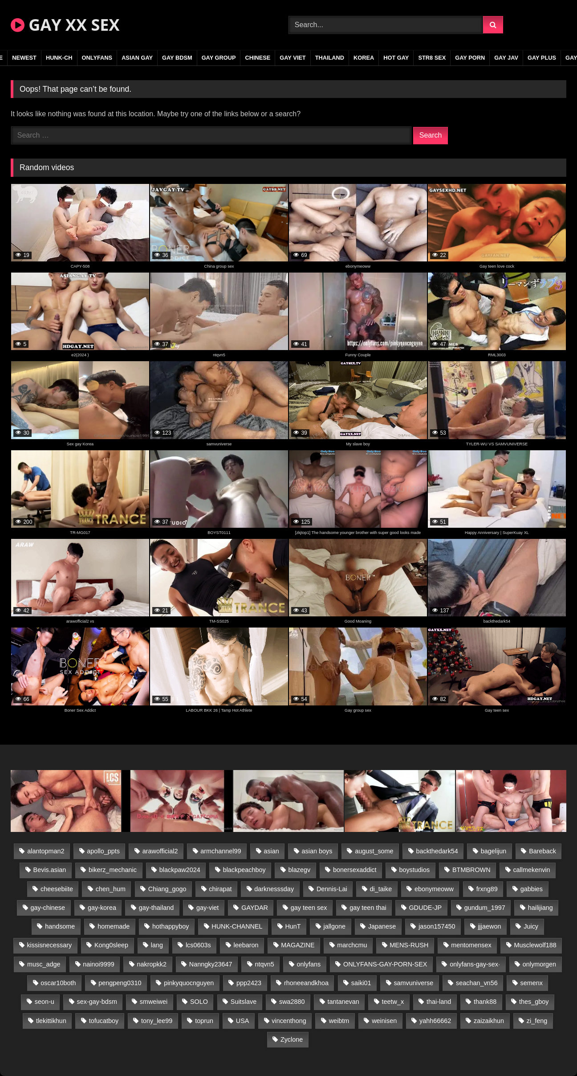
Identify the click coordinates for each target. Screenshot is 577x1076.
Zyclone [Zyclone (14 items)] (291, 1039)
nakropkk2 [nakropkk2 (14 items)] (152, 964)
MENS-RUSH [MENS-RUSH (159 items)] (409, 945)
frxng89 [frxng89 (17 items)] (487, 889)
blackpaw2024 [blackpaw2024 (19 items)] (179, 869)
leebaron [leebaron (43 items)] (246, 945)
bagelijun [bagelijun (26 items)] (494, 851)
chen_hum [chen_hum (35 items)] (111, 889)
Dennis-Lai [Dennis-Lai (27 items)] (332, 889)
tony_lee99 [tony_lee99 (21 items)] (156, 1020)
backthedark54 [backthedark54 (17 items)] (437, 851)
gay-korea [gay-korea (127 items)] (102, 907)
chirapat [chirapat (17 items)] (220, 889)
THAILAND (329, 57)
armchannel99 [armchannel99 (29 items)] (220, 851)
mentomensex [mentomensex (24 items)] (471, 945)
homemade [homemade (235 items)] (114, 926)
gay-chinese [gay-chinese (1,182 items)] (47, 907)
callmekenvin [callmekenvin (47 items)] (531, 869)
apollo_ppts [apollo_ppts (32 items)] (103, 851)
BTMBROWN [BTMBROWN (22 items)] (471, 869)
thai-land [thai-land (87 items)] (439, 1001)
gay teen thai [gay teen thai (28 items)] (367, 907)
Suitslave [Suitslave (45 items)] (243, 1001)
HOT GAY (396, 57)
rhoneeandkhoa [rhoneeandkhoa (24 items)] (306, 982)
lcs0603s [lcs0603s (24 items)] (198, 945)
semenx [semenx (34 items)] (531, 982)
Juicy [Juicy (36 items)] (531, 926)
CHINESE (257, 57)
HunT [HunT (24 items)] (293, 926)
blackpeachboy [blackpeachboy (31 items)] (244, 869)
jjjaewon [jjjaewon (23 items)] (489, 926)
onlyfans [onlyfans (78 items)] (309, 964)
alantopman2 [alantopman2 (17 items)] (45, 851)
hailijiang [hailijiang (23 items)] (540, 907)
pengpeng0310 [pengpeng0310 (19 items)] (119, 982)
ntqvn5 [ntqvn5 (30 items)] (264, 964)
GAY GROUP (219, 57)
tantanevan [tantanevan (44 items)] (343, 1001)
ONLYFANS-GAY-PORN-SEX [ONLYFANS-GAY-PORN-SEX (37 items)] (385, 964)
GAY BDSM (177, 57)
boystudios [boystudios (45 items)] (414, 869)
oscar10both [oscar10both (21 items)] (58, 982)
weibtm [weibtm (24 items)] (339, 1020)
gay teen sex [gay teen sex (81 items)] (309, 907)
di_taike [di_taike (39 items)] (381, 889)
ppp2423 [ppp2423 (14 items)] (248, 982)
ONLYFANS (97, 57)
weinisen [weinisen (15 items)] (384, 1020)
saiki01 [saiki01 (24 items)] (361, 982)
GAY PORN (470, 57)
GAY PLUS (542, 57)
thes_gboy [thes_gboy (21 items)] (534, 1001)
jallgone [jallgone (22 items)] (334, 926)
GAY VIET (292, 57)
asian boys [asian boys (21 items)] (317, 851)
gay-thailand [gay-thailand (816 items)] (156, 907)
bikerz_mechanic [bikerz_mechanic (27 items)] (113, 869)
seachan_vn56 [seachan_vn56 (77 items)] (477, 982)
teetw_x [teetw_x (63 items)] (393, 1001)
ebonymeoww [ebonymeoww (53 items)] (434, 889)
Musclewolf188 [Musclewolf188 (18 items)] (535, 945)
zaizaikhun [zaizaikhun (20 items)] (489, 1020)
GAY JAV (506, 57)
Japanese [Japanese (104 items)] (382, 926)
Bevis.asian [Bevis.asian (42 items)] (49, 869)
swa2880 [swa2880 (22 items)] (292, 1001)
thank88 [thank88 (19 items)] (485, 1001)
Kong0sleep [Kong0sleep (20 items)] (111, 945)
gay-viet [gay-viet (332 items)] (207, 907)
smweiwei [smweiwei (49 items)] (153, 1001)
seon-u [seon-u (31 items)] (44, 1001)
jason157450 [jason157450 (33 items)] (437, 926)
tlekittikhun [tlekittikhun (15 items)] (51, 1020)
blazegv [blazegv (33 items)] (299, 869)
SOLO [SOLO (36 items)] (199, 1001)
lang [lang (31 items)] (157, 945)
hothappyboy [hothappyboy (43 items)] (170, 926)
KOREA (364, 57)
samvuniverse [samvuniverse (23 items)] (413, 982)
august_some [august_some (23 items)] (374, 851)
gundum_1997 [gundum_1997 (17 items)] (484, 907)
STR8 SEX (432, 57)
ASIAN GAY (137, 57)
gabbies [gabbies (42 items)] (531, 889)
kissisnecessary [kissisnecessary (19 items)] (49, 945)
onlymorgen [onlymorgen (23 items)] (539, 964)
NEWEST (24, 57)
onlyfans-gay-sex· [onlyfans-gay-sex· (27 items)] (475, 964)
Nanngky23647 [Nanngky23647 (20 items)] (210, 964)
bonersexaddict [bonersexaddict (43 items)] (355, 869)
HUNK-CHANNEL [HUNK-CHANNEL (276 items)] (236, 926)
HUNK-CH (59, 57)
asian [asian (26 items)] (271, 851)
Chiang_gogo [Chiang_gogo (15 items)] (167, 889)
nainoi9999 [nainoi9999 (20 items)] (98, 964)
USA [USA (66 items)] (242, 1020)
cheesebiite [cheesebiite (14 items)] (57, 889)
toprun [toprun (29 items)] (204, 1020)
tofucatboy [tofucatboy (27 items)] (103, 1020)
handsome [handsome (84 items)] (60, 926)
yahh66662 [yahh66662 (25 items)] (435, 1020)
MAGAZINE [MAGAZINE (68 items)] (297, 945)
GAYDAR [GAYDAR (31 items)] (254, 907)
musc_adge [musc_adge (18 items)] (43, 964)
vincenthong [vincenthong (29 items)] (289, 1020)
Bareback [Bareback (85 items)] (542, 851)
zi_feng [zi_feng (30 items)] (537, 1020)
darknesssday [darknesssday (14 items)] (274, 889)
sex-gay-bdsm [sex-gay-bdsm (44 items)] (97, 1001)
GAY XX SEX (65, 25)
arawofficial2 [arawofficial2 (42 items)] (160, 851)
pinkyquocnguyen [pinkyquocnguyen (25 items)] (189, 982)
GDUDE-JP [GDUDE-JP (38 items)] (425, 907)
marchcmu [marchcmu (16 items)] (352, 945)
